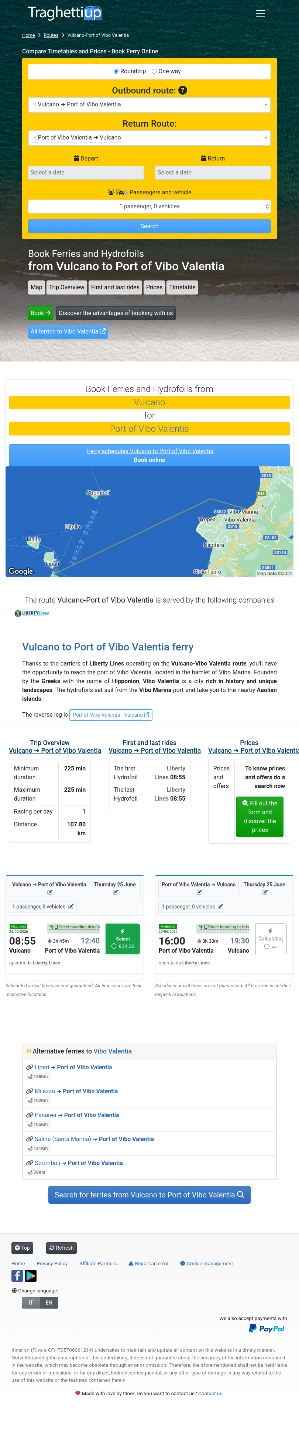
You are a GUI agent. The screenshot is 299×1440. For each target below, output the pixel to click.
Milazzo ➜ (76, 1091)
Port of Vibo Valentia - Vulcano (111, 715)
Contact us (210, 1393)
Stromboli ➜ (79, 1163)
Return (213, 158)
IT (31, 1303)
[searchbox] (127, 104)
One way (169, 71)
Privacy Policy (52, 1263)
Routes (51, 35)
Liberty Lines (32, 614)
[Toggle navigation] (260, 13)
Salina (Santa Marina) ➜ (94, 1139)
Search (149, 226)
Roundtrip (133, 71)
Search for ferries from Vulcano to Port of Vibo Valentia (149, 1194)
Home (28, 35)
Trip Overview (67, 287)
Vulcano (149, 402)
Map (36, 287)
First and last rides (115, 287)
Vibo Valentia (112, 1051)
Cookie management (206, 1263)
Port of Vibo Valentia (149, 429)
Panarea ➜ (77, 1115)
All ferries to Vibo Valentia (68, 331)
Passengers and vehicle (149, 192)
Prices (154, 287)
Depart (86, 158)
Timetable (182, 287)
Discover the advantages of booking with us (116, 313)
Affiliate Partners (98, 1263)
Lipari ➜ (73, 1067)
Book (41, 313)
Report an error (148, 1263)
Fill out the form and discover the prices (260, 816)
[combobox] (149, 105)
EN (49, 1303)
